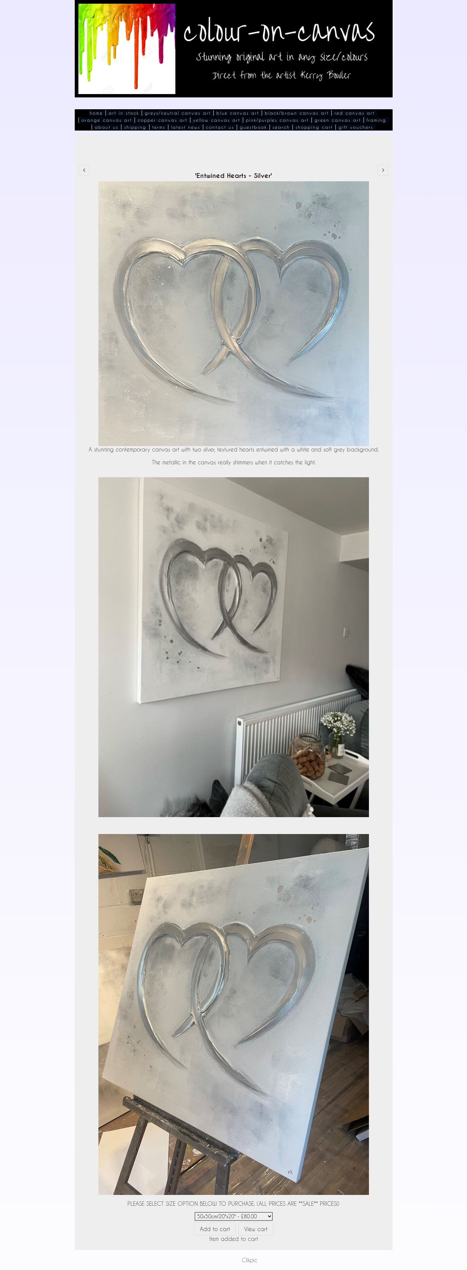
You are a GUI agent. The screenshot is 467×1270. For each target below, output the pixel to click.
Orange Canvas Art (106, 120)
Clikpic (249, 1260)
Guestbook (253, 127)
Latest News (185, 127)
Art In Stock (124, 113)
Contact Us (220, 127)
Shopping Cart (314, 127)
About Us (106, 127)
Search (281, 127)
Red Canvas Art (354, 113)
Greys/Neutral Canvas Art (178, 113)
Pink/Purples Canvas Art (277, 120)
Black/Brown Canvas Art (297, 113)
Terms (158, 127)
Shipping (135, 127)
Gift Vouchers (355, 127)
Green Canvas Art (337, 120)
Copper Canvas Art (162, 120)
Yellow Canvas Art (216, 120)
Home (96, 113)
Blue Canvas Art (237, 113)
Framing (376, 120)
